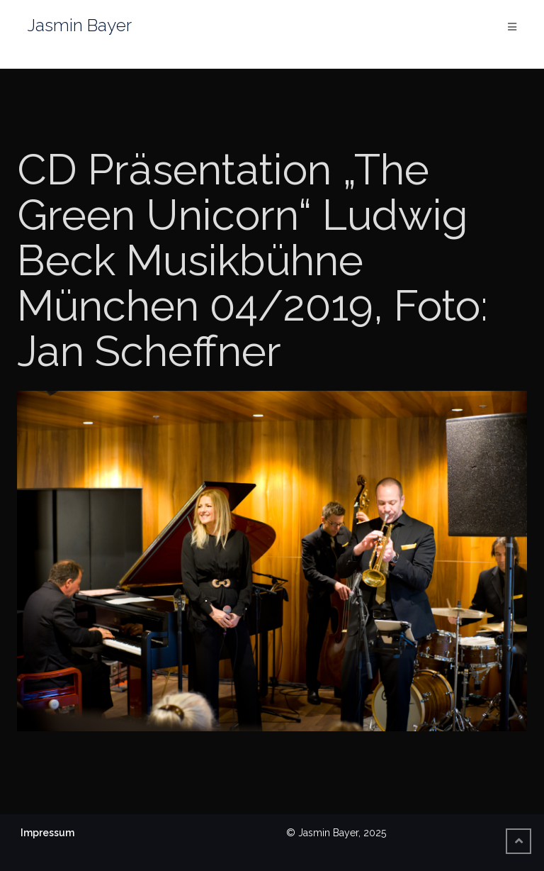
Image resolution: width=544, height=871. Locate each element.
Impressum (47, 832)
